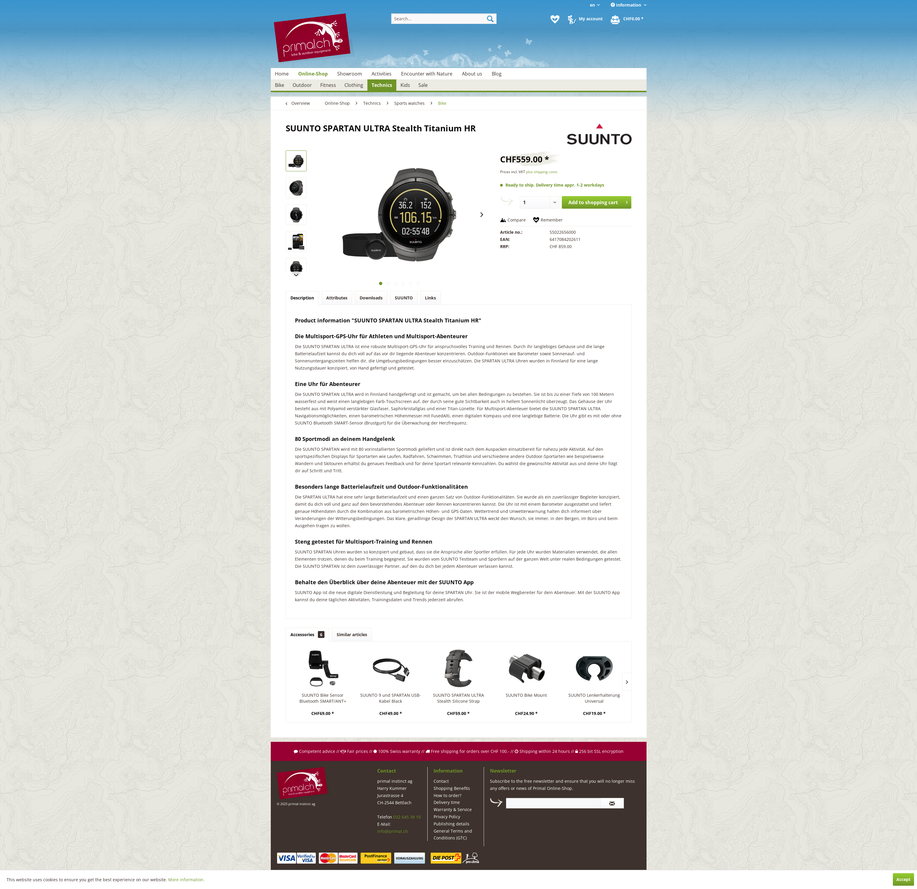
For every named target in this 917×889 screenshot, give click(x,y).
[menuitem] (444, 18)
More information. (186, 879)
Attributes (336, 298)
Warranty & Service (453, 809)
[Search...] (444, 18)
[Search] (490, 18)
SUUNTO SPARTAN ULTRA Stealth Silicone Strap (458, 698)
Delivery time (447, 802)
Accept (903, 879)
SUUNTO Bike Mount (526, 695)
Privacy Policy (447, 816)
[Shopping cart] (627, 19)
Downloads (371, 298)
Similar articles (352, 634)
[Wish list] (555, 19)
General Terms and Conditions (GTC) (453, 834)
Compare (517, 220)
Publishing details (451, 824)
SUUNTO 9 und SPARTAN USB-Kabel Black (390, 698)
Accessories (307, 634)
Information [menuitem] (626, 5)
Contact (441, 781)
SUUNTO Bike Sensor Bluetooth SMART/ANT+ (322, 698)
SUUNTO (404, 298)
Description (302, 298)
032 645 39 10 (407, 817)
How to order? (447, 795)
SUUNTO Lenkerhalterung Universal (594, 698)
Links (430, 298)
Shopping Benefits (452, 788)
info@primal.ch (392, 831)
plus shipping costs (541, 171)
